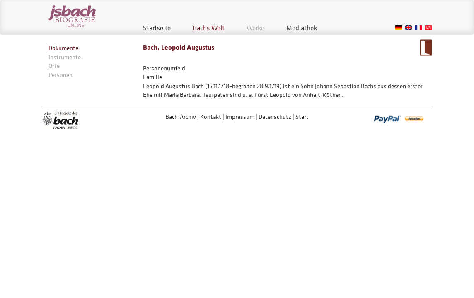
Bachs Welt (209, 27)
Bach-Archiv (180, 116)
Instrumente (64, 57)
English (408, 27)
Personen (60, 74)
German (398, 27)
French (418, 27)
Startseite (157, 27)
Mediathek (301, 27)
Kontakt (210, 116)
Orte (54, 65)
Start (302, 116)
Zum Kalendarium (426, 47)
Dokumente (63, 47)
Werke (255, 27)
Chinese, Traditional (428, 27)
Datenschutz (275, 116)
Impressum (239, 116)
